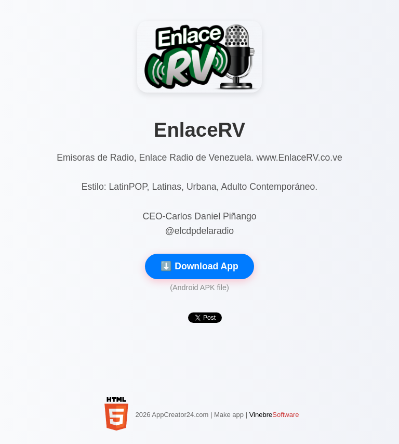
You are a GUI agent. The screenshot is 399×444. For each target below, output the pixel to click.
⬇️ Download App (199, 266)
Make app (229, 415)
